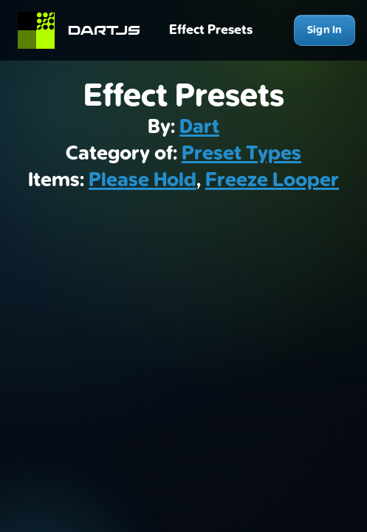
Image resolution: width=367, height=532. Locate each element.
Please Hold (142, 180)
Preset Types (241, 153)
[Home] (85, 30)
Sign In (324, 30)
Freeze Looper (272, 180)
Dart (199, 127)
